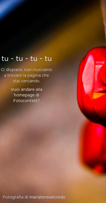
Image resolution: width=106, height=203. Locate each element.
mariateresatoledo (47, 197)
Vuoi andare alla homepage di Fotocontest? (26, 95)
